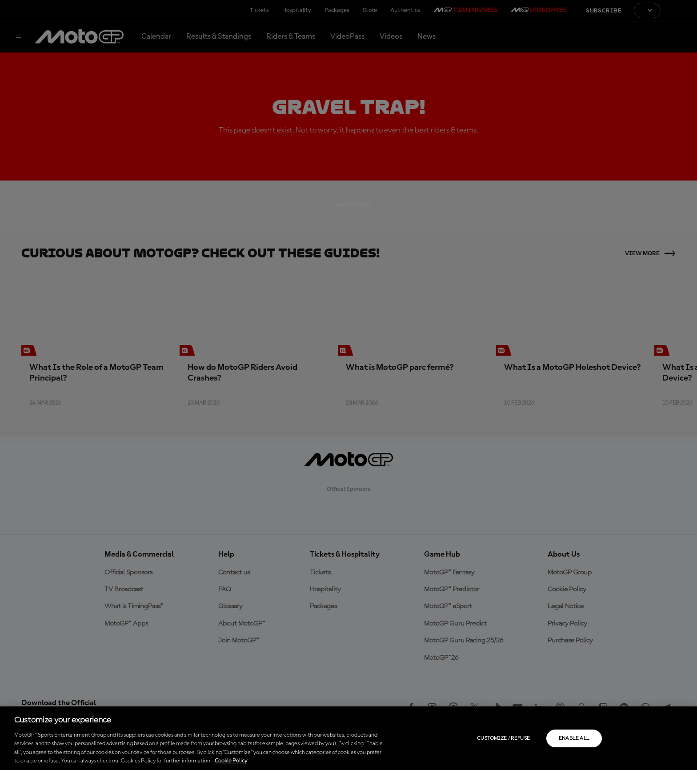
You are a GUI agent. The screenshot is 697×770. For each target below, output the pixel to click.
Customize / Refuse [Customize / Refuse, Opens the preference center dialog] (503, 738)
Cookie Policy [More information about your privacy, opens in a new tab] (231, 761)
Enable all (574, 738)
